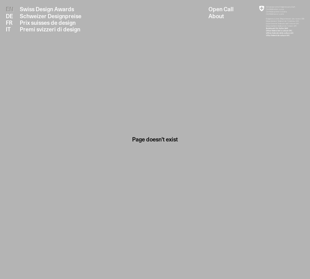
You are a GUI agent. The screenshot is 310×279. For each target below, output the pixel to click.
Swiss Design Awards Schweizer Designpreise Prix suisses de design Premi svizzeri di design (50, 19)
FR (9, 22)
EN (10, 9)
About (216, 16)
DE (9, 16)
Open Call (221, 9)
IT (8, 29)
